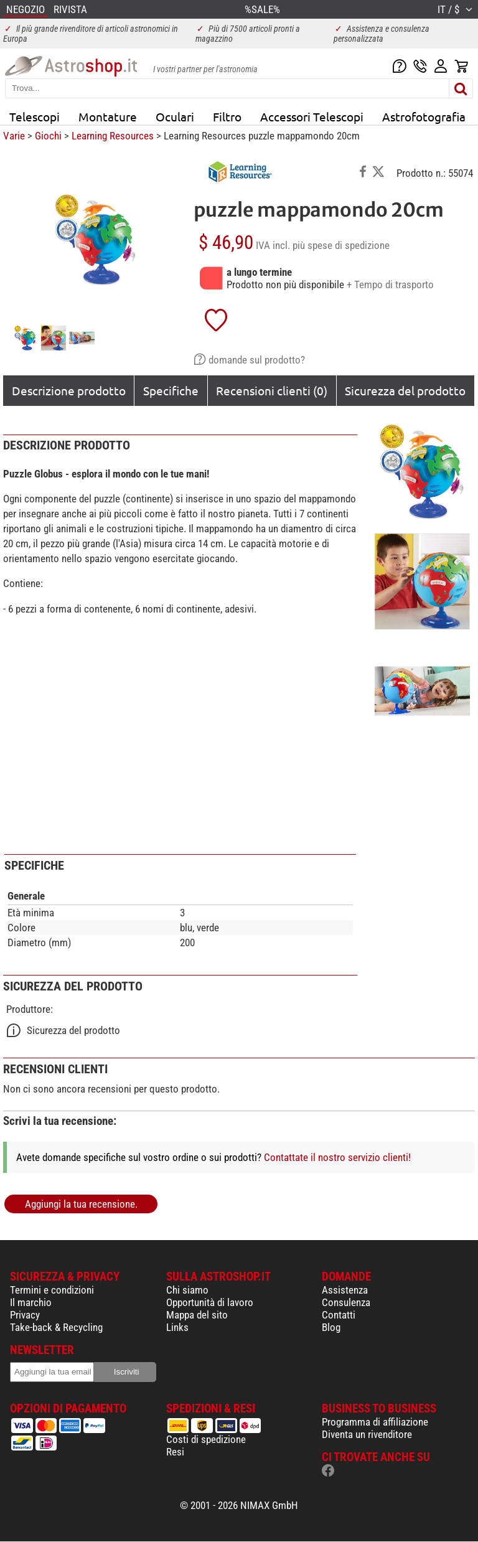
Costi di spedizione (206, 1439)
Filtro (227, 116)
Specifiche (171, 390)
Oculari (175, 116)
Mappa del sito (197, 1315)
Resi (175, 1452)
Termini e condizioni (52, 1290)
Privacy (25, 1315)
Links (177, 1327)
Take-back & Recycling (56, 1327)
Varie (14, 135)
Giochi (48, 135)
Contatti (338, 1315)
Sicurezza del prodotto (405, 390)
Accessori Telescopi (311, 116)
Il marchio (31, 1302)
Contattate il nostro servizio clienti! (337, 1157)
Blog (331, 1327)
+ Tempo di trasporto (390, 284)
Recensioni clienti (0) (271, 390)
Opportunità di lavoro (209, 1302)
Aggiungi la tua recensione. (81, 1204)
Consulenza (346, 1302)
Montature (107, 116)
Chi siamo (187, 1290)
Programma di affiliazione (375, 1422)
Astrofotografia (424, 116)
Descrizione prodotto (69, 390)
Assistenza (345, 1290)
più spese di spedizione (341, 245)
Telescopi (34, 116)
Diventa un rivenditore (367, 1434)
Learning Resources (113, 135)
